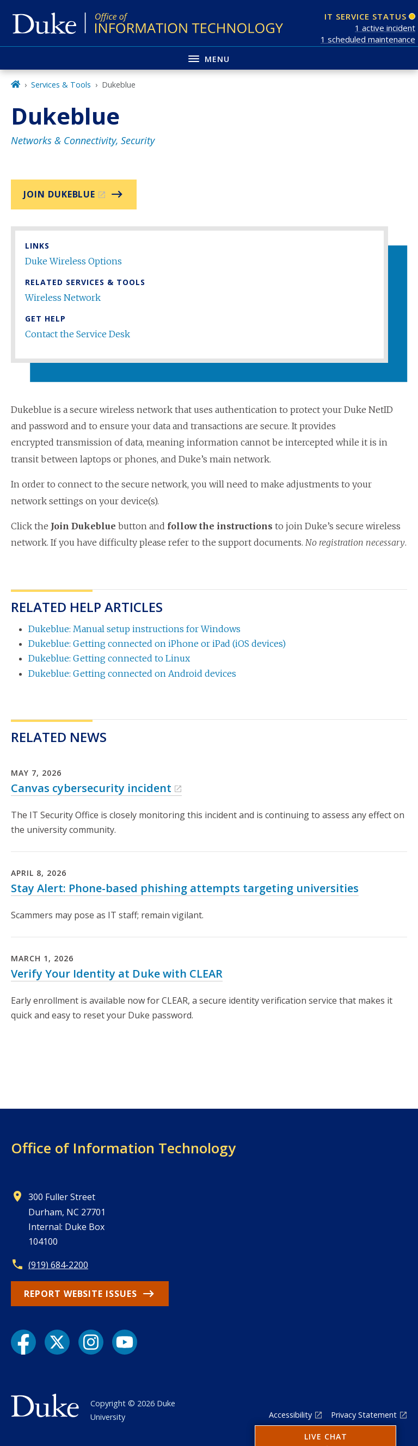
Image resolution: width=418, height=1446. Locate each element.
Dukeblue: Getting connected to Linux (109, 658)
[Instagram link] (90, 1342)
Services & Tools (61, 84)
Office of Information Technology (123, 1148)
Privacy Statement (364, 1415)
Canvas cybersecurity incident (91, 788)
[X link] (57, 1342)
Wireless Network (63, 297)
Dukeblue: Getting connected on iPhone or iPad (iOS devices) (157, 643)
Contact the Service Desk (77, 334)
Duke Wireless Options (73, 261)
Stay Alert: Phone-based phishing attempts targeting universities (185, 888)
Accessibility (290, 1415)
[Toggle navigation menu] (209, 58)
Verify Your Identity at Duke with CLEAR (117, 973)
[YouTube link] (124, 1342)
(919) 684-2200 (58, 1265)
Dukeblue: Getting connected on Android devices (132, 673)
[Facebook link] (23, 1342)
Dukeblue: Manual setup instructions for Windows (134, 628)
